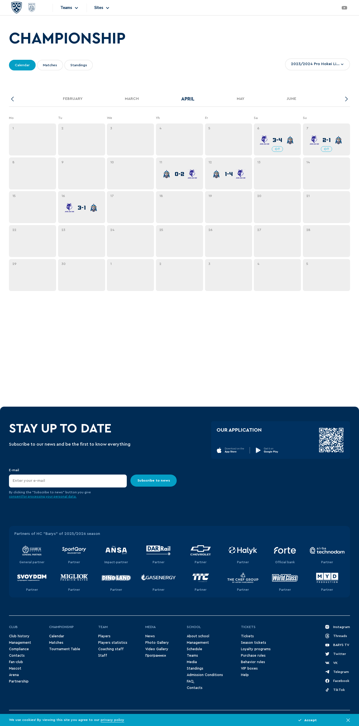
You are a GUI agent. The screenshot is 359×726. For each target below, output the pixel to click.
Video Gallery (156, 649)
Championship (61, 627)
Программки (155, 655)
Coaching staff (111, 649)
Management (20, 642)
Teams (192, 655)
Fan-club (16, 662)
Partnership (19, 681)
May (240, 99)
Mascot (15, 668)
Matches (56, 642)
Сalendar (56, 636)
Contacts (17, 655)
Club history (19, 636)
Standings (195, 668)
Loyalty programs (256, 649)
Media (150, 627)
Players (104, 636)
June (291, 99)
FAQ (190, 681)
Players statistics (112, 642)
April (187, 99)
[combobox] (317, 64)
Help (245, 675)
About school (198, 636)
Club (13, 627)
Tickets (248, 627)
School (194, 627)
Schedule (194, 649)
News (150, 636)
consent (15, 496)
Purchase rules (253, 655)
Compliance (19, 649)
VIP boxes (249, 668)
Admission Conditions (205, 675)
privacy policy (112, 720)
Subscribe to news (153, 480)
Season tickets (253, 642)
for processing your (38, 496)
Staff (102, 655)
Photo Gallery (157, 642)
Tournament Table (64, 649)
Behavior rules (253, 662)
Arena (14, 675)
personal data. (65, 496)
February (72, 99)
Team (103, 627)
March (132, 99)
